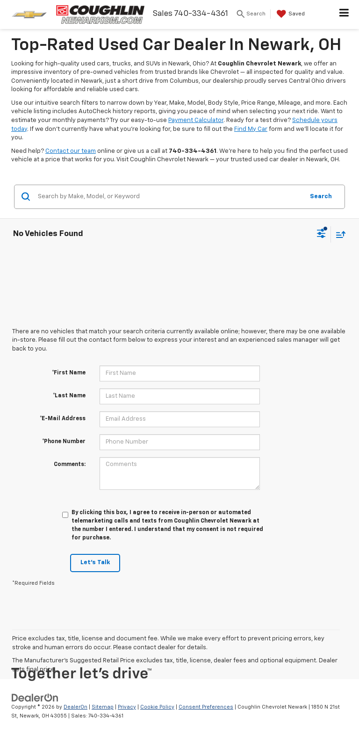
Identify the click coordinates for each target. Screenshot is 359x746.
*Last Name (69, 396)
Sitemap (103, 707)
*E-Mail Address (63, 419)
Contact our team (70, 151)
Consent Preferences (206, 707)
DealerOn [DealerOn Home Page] (75, 707)
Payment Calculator (195, 120)
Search (321, 197)
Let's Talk (95, 563)
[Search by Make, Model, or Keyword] (169, 197)
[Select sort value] (338, 234)
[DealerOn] (35, 698)
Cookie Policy (157, 707)
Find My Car (250, 129)
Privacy (127, 707)
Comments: (70, 464)
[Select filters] (321, 234)
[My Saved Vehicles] (289, 14)
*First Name (69, 373)
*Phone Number (64, 442)
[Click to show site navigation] (344, 14)
